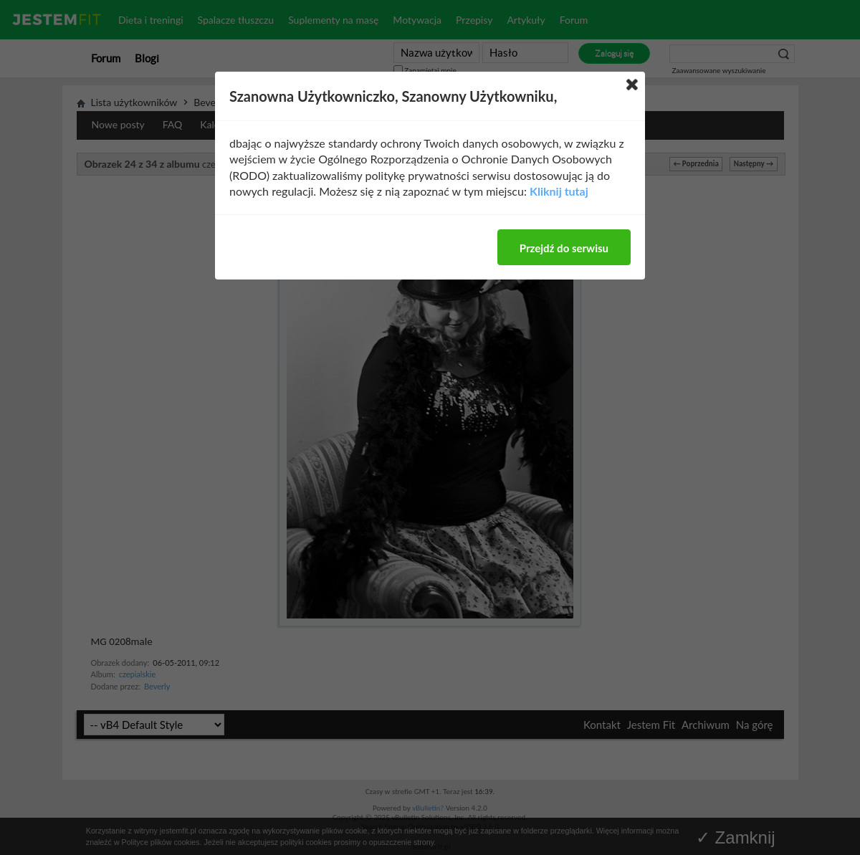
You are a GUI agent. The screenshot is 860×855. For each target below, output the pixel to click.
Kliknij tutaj (559, 191)
